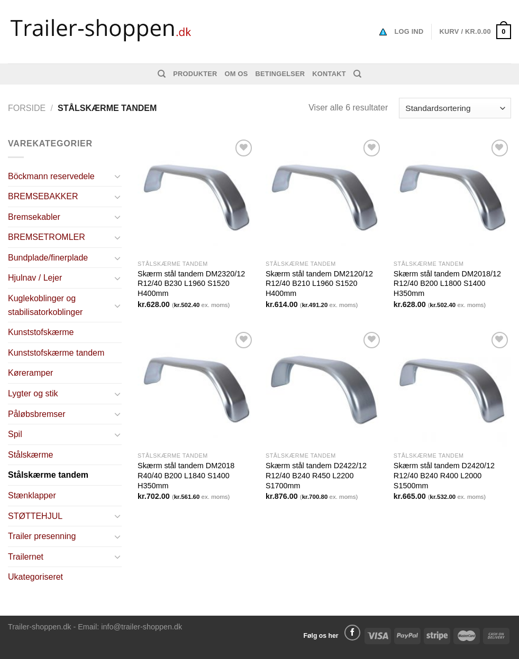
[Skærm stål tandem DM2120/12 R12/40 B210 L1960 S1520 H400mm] (324, 195)
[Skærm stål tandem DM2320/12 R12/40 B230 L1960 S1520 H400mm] (196, 195)
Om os (236, 74)
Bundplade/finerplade (48, 257)
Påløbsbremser (36, 414)
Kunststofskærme (41, 332)
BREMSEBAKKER (43, 196)
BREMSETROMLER (46, 237)
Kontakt (328, 74)
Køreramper (30, 372)
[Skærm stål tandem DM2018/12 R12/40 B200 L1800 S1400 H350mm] (452, 195)
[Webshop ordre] (455, 108)
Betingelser (280, 74)
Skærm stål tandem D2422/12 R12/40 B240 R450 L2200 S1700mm (316, 475)
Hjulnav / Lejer (35, 277)
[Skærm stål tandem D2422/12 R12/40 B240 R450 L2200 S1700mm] (324, 388)
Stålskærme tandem (48, 474)
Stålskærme (30, 454)
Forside (26, 108)
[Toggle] (118, 176)
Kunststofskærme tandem (56, 352)
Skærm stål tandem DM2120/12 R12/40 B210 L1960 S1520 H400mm (319, 284)
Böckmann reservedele (51, 176)
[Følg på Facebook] (352, 633)
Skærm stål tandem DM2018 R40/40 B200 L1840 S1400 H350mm (186, 475)
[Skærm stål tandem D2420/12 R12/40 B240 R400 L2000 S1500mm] (452, 388)
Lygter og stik (33, 393)
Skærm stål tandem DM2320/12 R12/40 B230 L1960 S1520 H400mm (191, 284)
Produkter (195, 74)
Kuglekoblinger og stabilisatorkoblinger (45, 305)
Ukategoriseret (35, 576)
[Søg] (162, 74)
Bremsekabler (34, 216)
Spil (15, 434)
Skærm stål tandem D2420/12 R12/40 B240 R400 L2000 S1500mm (444, 475)
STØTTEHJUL (35, 516)
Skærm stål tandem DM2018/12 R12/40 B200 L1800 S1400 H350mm (447, 284)
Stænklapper (32, 495)
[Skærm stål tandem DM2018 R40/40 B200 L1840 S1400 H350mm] (196, 388)
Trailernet (25, 556)
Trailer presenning (42, 536)
